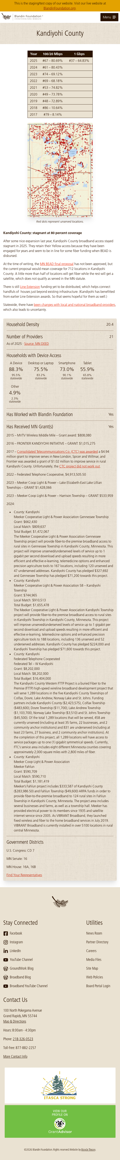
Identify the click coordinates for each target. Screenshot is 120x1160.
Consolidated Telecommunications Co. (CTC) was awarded (57, 452)
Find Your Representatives (24, 875)
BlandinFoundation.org (60, 8)
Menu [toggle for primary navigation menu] (109, 17)
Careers (91, 951)
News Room (94, 933)
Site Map (92, 968)
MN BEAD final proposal (57, 264)
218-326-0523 (23, 1039)
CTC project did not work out (79, 466)
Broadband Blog (17, 977)
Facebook (12, 933)
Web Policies (94, 977)
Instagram (13, 942)
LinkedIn (12, 951)
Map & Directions (14, 1021)
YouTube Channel (18, 959)
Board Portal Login (98, 986)
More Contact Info (15, 1056)
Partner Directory (97, 942)
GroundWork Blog (18, 968)
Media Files (93, 959)
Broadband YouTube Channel (25, 986)
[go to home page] (60, 17)
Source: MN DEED (36, 344)
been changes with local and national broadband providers (74, 305)
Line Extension (30, 287)
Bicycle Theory (88, 1149)
